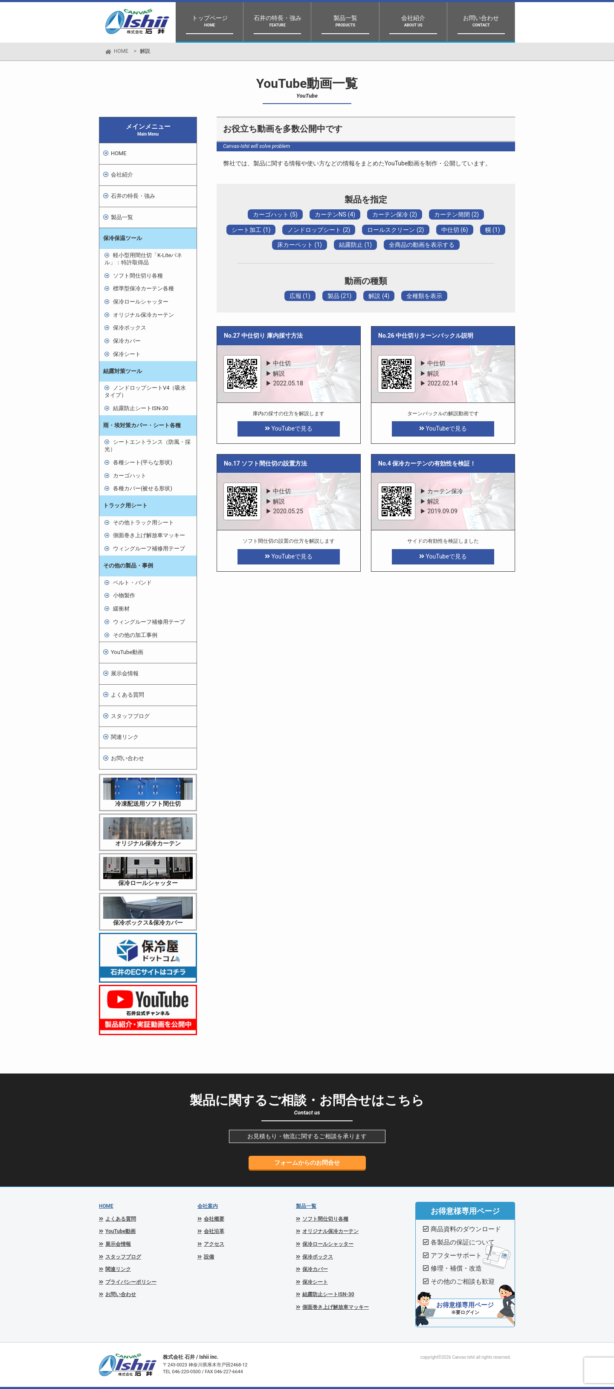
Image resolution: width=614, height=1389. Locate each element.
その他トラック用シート (143, 522)
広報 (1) (300, 295)
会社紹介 (122, 174)
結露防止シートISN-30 (140, 408)
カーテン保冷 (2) (394, 214)
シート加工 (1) (251, 229)
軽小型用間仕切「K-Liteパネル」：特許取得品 (143, 259)
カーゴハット (129, 475)
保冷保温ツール (122, 238)
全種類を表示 (424, 295)
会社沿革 (214, 1231)
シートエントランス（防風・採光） (147, 445)
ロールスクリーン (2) (395, 229)
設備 (209, 1257)
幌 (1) (492, 229)
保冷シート (127, 354)
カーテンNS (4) (335, 214)
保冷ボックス (129, 327)
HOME (121, 51)
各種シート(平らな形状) (142, 462)
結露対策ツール (122, 371)
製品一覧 (306, 1206)
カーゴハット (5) (275, 214)
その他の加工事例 (135, 635)
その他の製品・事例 (128, 565)
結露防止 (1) (355, 244)
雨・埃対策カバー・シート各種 (142, 425)
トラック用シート (125, 505)
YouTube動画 (127, 652)
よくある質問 (127, 695)
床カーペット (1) (299, 244)
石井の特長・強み (133, 196)
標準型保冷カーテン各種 (143, 288)
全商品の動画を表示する (422, 244)
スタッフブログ (130, 716)
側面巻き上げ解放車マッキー (149, 535)
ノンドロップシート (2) (318, 229)
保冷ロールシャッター (140, 301)
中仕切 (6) (454, 229)
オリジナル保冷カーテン (143, 315)
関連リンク (125, 737)
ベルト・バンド (132, 582)
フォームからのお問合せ (307, 1162)
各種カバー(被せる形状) (142, 488)
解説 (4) (378, 295)
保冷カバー (127, 341)
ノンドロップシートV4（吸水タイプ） (145, 391)
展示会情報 (125, 673)
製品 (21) (339, 295)
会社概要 (214, 1219)
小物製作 (124, 595)
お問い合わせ (127, 758)
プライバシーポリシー (130, 1282)
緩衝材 (121, 608)
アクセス (214, 1244)
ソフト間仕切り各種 (138, 275)
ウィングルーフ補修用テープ (149, 548)
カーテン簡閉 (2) (456, 214)
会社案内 (207, 1206)
